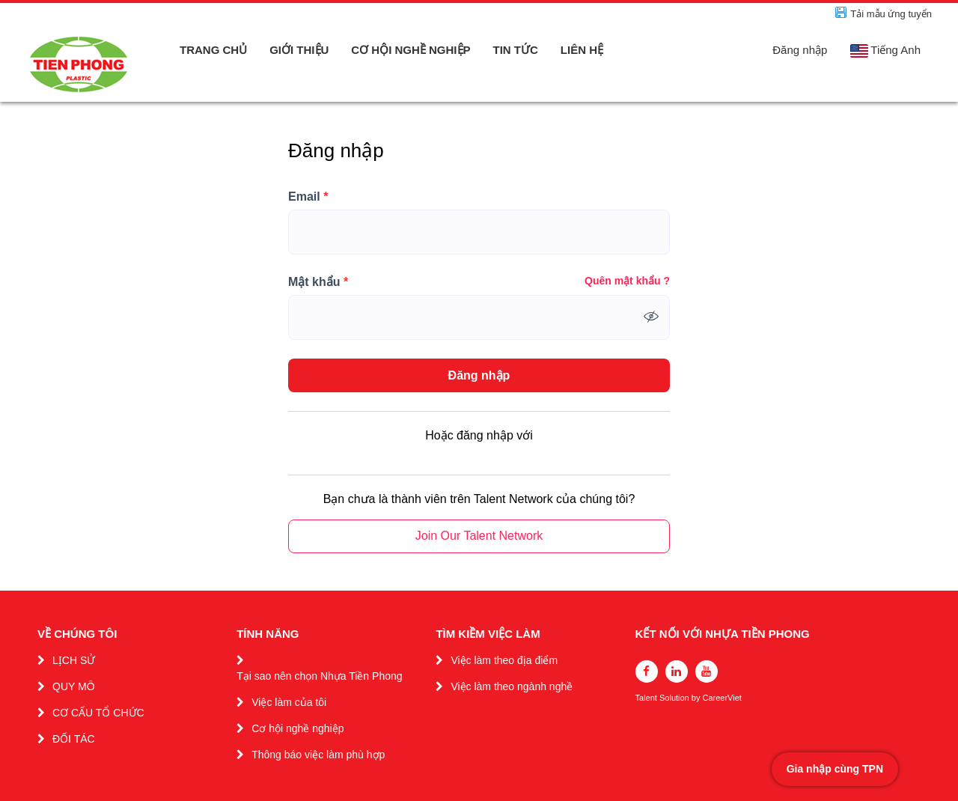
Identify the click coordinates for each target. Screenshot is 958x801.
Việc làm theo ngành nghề (512, 686)
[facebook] (646, 671)
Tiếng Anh (885, 50)
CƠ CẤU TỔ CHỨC (98, 713)
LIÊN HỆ (582, 49)
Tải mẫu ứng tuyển (891, 13)
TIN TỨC (515, 49)
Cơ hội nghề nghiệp (297, 728)
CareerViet (721, 698)
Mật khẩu (318, 282)
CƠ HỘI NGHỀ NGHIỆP (410, 49)
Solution (675, 698)
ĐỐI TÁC (73, 739)
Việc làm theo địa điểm (504, 660)
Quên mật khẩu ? (627, 281)
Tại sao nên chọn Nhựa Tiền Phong (319, 676)
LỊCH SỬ (73, 660)
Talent (647, 698)
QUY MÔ (73, 686)
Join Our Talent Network (479, 535)
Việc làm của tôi (288, 702)
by (697, 698)
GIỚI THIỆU (299, 49)
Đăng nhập (799, 49)
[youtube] (706, 671)
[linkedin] (676, 671)
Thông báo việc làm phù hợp (318, 755)
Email (308, 197)
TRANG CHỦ (213, 49)
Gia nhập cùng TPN (835, 769)
